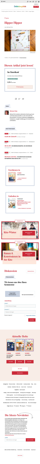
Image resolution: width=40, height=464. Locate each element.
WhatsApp (34, 392)
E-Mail (6, 303)
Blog (32, 384)
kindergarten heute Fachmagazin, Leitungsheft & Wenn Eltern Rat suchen (20, 397)
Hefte (15, 11)
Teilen (15, 99)
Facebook (17, 406)
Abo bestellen (20, 373)
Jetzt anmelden (30, 440)
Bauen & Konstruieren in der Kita (12, 256)
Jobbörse (36, 4)
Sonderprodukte (27, 384)
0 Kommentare (23, 57)
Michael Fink (10, 27)
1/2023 (26, 11)
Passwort (7, 309)
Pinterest (29, 406)
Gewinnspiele (22, 390)
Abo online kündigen (32, 403)
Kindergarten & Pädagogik (25, 392)
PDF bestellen (21, 87)
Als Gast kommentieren (27, 295)
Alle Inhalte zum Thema (28, 233)
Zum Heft (11, 361)
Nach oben (20, 455)
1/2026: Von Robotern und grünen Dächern (17, 133)
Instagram (23, 406)
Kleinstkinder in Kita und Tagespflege (13, 400)
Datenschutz (19, 450)
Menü (4, 1)
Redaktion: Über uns (16, 387)
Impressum (33, 450)
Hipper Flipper (31, 11)
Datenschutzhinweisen (9, 435)
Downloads (29, 387)
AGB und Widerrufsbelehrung (10, 450)
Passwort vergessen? (8, 315)
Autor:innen (23, 387)
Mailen (22, 99)
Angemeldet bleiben (31, 315)
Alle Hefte (20, 369)
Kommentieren (31, 271)
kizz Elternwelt (31, 400)
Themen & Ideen (12, 384)
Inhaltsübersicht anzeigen (21, 178)
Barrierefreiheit (27, 450)
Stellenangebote (10, 395)
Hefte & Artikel (19, 384)
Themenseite (20, 221)
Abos (35, 384)
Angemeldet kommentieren (12, 294)
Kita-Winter (10, 232)
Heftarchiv (19, 11)
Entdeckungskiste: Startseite (7, 11)
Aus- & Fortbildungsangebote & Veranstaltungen (23, 395)
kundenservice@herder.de (22, 403)
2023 (23, 11)
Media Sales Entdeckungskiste (13, 392)
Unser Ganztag (24, 400)
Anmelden (32, 320)
